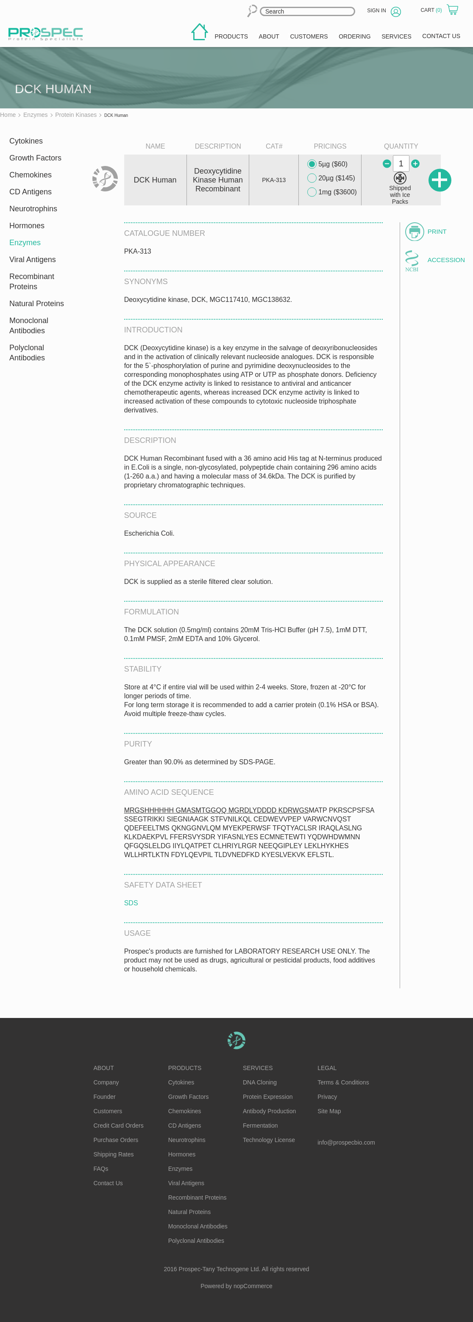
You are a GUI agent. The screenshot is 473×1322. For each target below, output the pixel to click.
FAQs (101, 1168)
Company (106, 1082)
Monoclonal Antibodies (28, 325)
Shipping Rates (114, 1154)
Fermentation (260, 1125)
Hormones (27, 225)
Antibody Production (269, 1111)
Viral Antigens (32, 259)
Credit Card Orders (119, 1125)
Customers (108, 1111)
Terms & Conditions (343, 1082)
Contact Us (108, 1183)
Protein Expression (268, 1096)
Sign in (376, 11)
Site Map (329, 1111)
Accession (445, 259)
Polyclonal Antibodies (27, 352)
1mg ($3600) (332, 192)
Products (185, 1068)
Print (437, 231)
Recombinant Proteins (31, 281)
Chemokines (30, 175)
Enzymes (25, 242)
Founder (105, 1096)
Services (258, 1068)
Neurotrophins (33, 209)
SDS (131, 903)
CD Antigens (30, 192)
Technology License (269, 1140)
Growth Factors (35, 158)
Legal (327, 1068)
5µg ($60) (327, 164)
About (104, 1068)
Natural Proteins (36, 303)
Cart (431, 10)
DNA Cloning (260, 1082)
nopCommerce (253, 1286)
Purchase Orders (116, 1140)
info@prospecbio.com (346, 1142)
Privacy (327, 1096)
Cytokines (26, 141)
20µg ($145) (331, 178)
